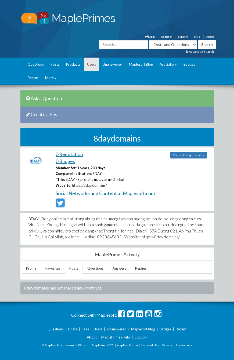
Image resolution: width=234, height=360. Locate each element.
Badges (189, 64)
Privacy (167, 345)
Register (166, 36)
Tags (85, 329)
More (50, 78)
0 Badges (65, 161)
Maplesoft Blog (141, 64)
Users (91, 64)
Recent (33, 78)
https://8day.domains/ (89, 185)
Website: (63, 185)
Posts (55, 64)
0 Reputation (69, 154)
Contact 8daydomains (188, 155)
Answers (119, 268)
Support (183, 36)
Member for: (66, 168)
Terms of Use (150, 345)
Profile (31, 268)
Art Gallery (168, 64)
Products (73, 64)
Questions (36, 64)
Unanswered (112, 64)
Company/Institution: (74, 173)
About (210, 36)
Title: (60, 179)
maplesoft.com (127, 345)
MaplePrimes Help (115, 337)
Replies (140, 268)
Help (197, 36)
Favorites (52, 268)
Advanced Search (200, 51)
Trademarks (184, 345)
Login (150, 36)
